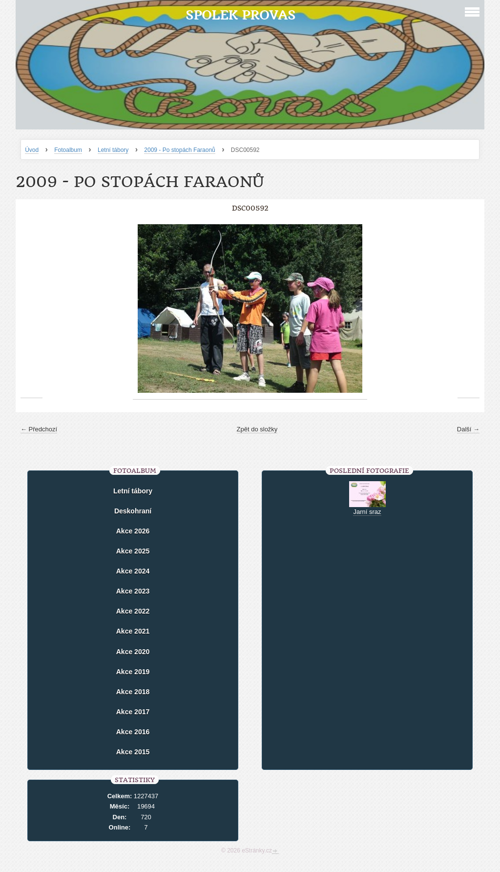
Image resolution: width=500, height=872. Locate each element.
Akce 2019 (133, 672)
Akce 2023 (133, 591)
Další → (468, 429)
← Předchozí (39, 429)
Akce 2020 (133, 652)
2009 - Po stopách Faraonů (179, 150)
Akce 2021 (133, 631)
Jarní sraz (367, 511)
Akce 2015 (133, 752)
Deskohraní (132, 511)
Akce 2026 (133, 531)
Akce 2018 (133, 692)
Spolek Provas (240, 14)
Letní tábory (113, 150)
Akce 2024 (133, 571)
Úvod (32, 150)
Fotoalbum (68, 150)
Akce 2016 (133, 732)
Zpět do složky (257, 429)
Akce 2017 (133, 712)
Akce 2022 (133, 611)
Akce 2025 (133, 551)
